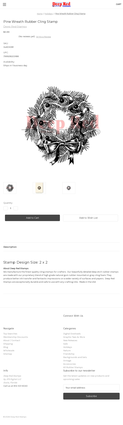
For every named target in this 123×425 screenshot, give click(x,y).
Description (9, 246)
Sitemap (7, 354)
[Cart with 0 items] (118, 4)
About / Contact (11, 340)
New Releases (70, 340)
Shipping (8, 343)
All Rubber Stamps (73, 367)
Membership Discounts (15, 337)
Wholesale (8, 350)
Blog (5, 347)
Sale (65, 343)
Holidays (67, 347)
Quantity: (8, 203)
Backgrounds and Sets (75, 357)
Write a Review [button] (43, 36)
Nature (66, 350)
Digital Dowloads (72, 333)
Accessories (69, 364)
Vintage (67, 360)
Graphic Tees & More (74, 337)
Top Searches (10, 333)
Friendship (68, 354)
